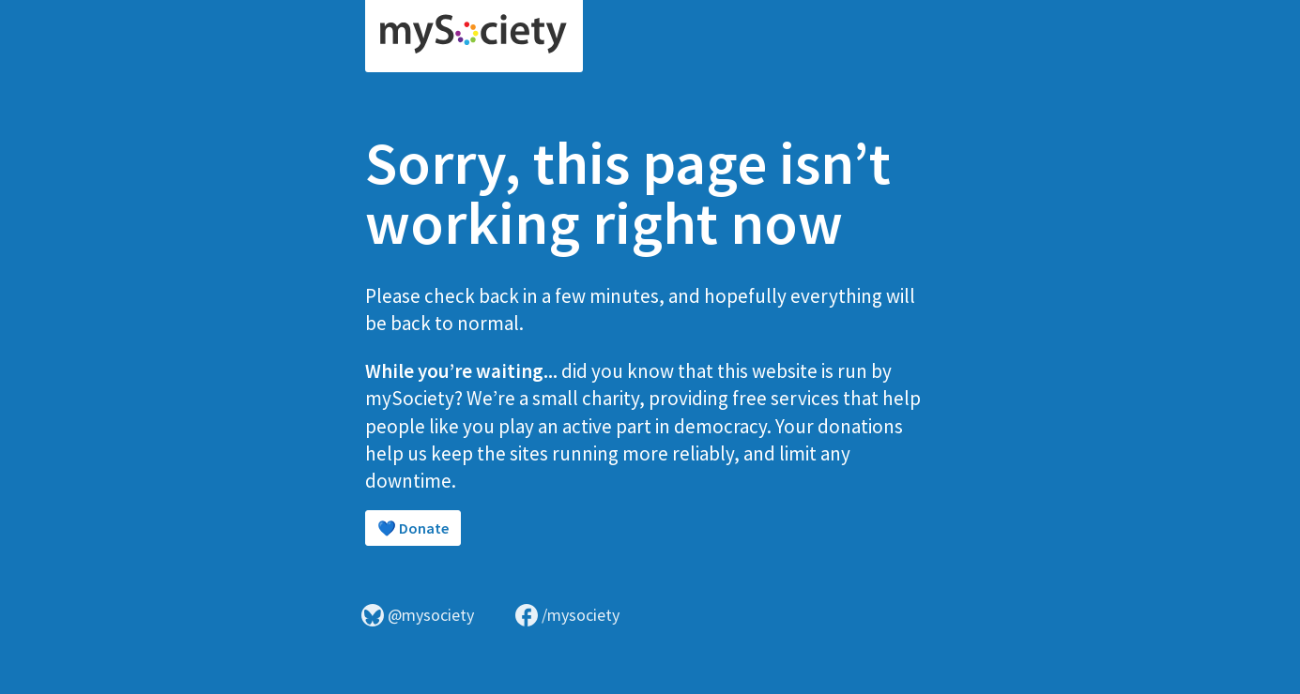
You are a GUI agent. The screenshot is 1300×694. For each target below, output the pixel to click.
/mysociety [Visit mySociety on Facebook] (567, 615)
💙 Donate (413, 528)
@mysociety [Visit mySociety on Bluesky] (417, 615)
